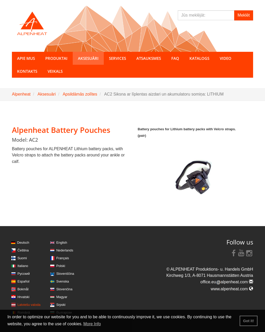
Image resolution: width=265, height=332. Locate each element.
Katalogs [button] (199, 58)
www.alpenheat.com (232, 289)
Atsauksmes (148, 58)
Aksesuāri (47, 94)
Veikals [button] (55, 71)
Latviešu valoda (28, 305)
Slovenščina (65, 274)
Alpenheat (21, 94)
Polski (60, 266)
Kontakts (27, 71)
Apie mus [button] (26, 58)
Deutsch (23, 242)
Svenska (62, 281)
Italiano (22, 266)
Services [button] (117, 58)
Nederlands (64, 250)
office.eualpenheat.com (226, 282)
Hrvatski (23, 297)
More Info (92, 324)
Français (62, 258)
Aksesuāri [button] (88, 58)
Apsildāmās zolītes (80, 94)
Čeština (22, 250)
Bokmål (22, 289)
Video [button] (225, 58)
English (61, 242)
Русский (23, 274)
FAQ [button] (175, 58)
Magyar (61, 297)
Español (23, 281)
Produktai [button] (56, 58)
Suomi (22, 258)
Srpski (60, 305)
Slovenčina (64, 289)
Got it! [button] (248, 321)
